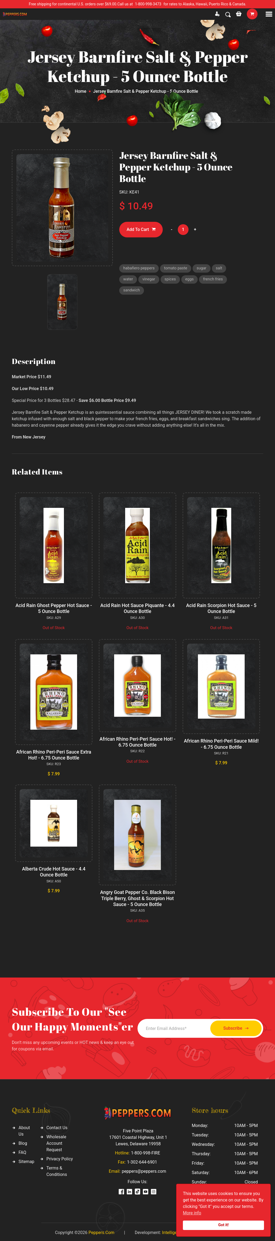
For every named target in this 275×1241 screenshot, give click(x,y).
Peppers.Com (101, 1230)
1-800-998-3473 (148, 4)
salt (221, 268)
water (128, 280)
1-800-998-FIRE (145, 1151)
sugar (203, 268)
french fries (214, 280)
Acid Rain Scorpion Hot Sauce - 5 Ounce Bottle (221, 608)
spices (171, 280)
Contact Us (57, 1126)
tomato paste (177, 268)
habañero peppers (139, 268)
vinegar (149, 280)
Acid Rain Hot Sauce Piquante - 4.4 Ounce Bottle (137, 608)
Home (80, 91)
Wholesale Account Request (56, 1142)
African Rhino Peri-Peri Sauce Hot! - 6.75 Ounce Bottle (137, 741)
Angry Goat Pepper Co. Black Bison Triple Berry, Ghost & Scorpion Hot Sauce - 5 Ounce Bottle (137, 897)
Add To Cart (141, 230)
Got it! (223, 1225)
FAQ (22, 1151)
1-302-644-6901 (142, 1160)
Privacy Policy (59, 1157)
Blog (23, 1141)
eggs (190, 280)
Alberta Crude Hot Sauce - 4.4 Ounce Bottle (53, 871)
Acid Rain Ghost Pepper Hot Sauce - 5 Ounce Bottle (53, 608)
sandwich (131, 291)
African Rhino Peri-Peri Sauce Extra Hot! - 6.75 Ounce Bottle (54, 754)
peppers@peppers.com (144, 1169)
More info (192, 1212)
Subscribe (233, 1027)
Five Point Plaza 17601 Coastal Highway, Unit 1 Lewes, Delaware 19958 (138, 1136)
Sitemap (26, 1160)
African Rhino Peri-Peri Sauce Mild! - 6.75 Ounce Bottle (221, 743)
